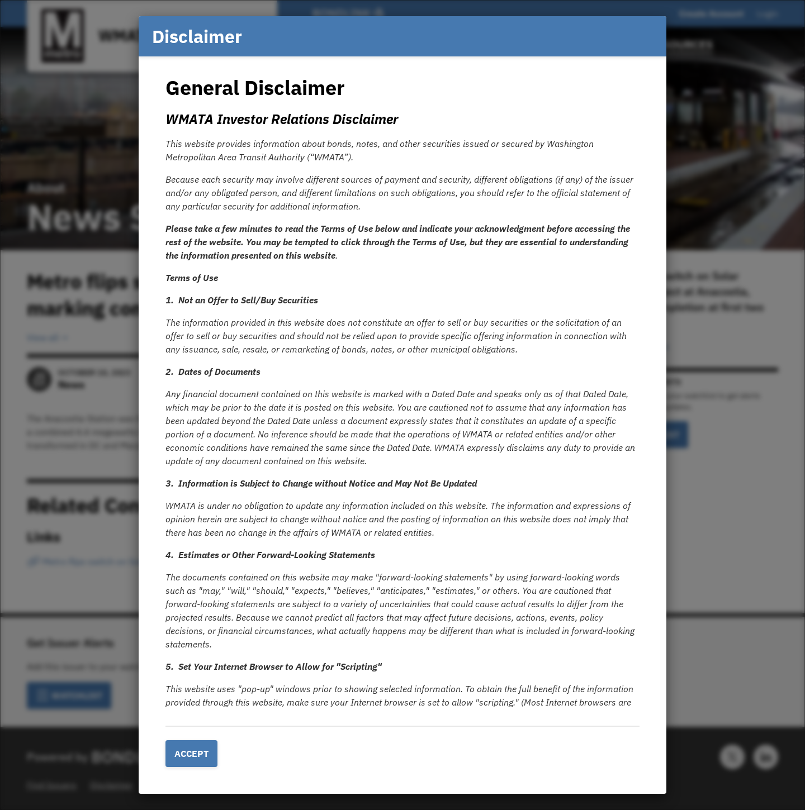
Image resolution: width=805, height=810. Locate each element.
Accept (191, 753)
